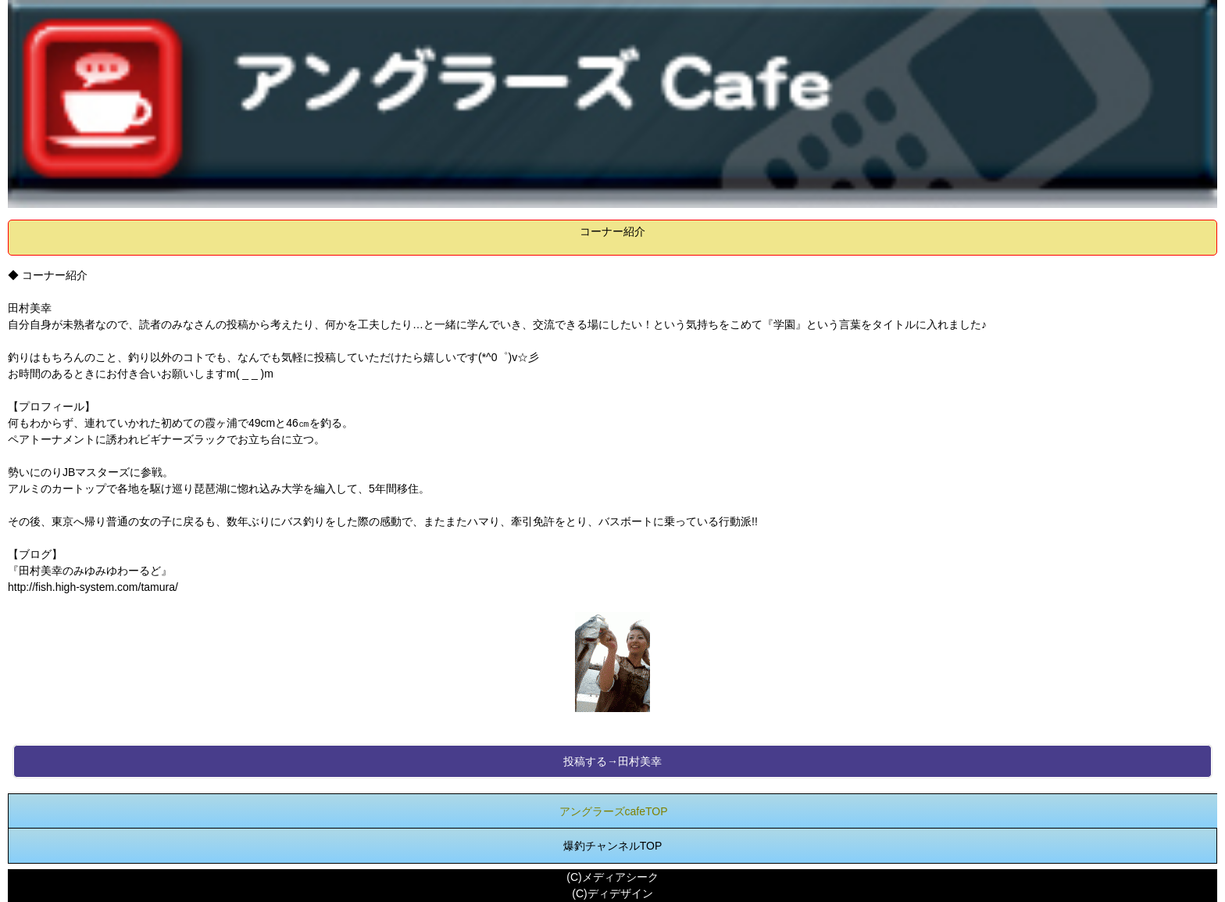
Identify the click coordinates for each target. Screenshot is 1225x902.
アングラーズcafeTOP (613, 811)
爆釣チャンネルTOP (612, 845)
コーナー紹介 (612, 231)
